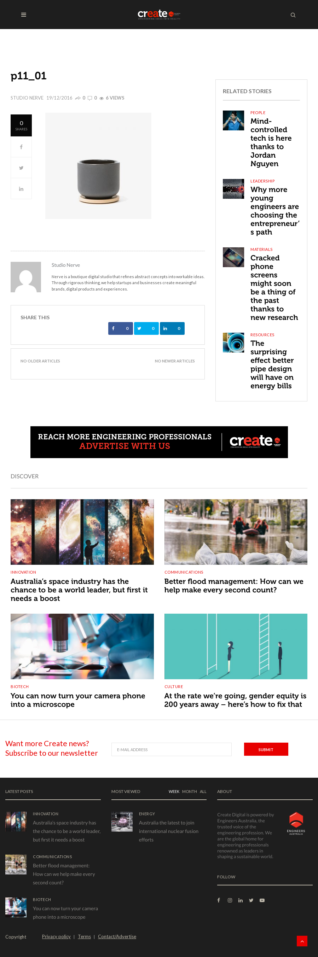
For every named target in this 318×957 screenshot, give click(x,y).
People (257, 112)
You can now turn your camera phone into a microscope (78, 700)
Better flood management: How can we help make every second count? (234, 586)
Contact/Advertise (117, 936)
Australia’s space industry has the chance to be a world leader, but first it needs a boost (79, 590)
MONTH (189, 791)
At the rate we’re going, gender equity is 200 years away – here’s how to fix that (235, 700)
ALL (203, 791)
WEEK (174, 791)
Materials (261, 249)
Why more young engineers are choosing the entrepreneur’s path (275, 211)
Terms (84, 936)
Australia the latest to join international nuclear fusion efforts (168, 831)
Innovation (23, 572)
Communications (183, 572)
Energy (147, 814)
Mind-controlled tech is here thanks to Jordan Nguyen (270, 142)
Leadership (262, 181)
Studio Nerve (27, 98)
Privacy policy (56, 936)
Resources (262, 335)
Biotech (20, 686)
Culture (173, 686)
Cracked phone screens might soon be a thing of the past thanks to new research (274, 288)
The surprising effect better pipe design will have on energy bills (272, 364)
